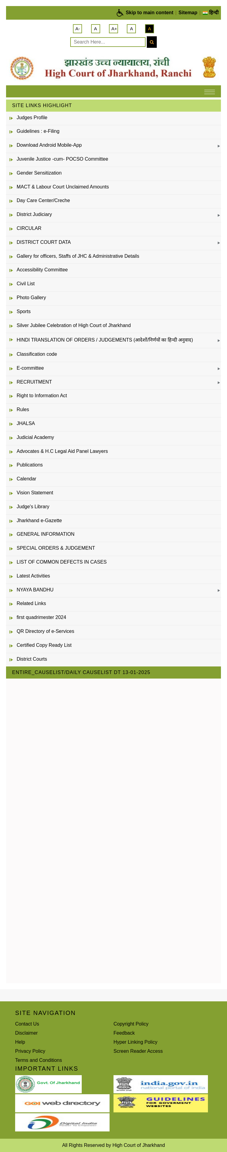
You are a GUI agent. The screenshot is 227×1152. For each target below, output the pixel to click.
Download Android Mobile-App (49, 145)
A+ (114, 28)
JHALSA (26, 423)
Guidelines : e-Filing (38, 131)
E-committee (30, 368)
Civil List (26, 283)
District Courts (32, 659)
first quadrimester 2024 (41, 617)
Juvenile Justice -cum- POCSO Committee (62, 159)
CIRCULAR (29, 228)
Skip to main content (149, 12)
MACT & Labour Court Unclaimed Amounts (63, 186)
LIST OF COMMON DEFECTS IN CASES (62, 562)
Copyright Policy (131, 1023)
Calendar (26, 478)
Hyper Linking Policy (135, 1042)
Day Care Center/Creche (43, 200)
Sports (24, 311)
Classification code (37, 354)
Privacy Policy (30, 1051)
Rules (23, 409)
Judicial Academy (35, 437)
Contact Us (27, 1023)
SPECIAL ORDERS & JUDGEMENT (56, 548)
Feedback (124, 1033)
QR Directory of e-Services (45, 631)
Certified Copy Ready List (44, 645)
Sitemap (188, 12)
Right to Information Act (42, 395)
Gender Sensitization (39, 172)
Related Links (31, 603)
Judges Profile (32, 117)
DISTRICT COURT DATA (44, 242)
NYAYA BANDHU (35, 589)
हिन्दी (210, 12)
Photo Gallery (31, 297)
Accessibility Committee (42, 269)
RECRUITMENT (34, 382)
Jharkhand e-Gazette (39, 520)
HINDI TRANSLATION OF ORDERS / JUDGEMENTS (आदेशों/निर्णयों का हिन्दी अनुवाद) (105, 339)
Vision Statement (35, 492)
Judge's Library (33, 506)
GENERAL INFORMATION (45, 534)
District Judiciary (34, 214)
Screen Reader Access (138, 1051)
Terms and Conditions (38, 1060)
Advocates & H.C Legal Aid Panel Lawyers (62, 451)
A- (77, 28)
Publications (30, 464)
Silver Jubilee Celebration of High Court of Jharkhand (74, 325)
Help (20, 1042)
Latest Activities (33, 575)
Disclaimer (26, 1033)
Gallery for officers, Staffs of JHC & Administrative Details (78, 256)
